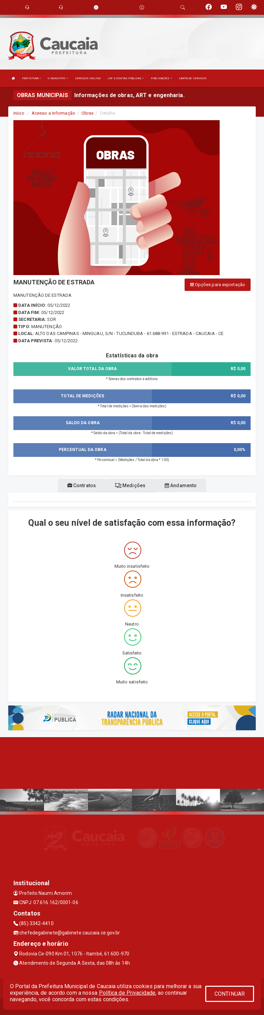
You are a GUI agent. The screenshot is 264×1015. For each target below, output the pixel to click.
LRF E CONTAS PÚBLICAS (126, 78)
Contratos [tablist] (81, 485)
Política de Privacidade (127, 993)
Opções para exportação (217, 284)
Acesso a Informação (53, 113)
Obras (87, 113)
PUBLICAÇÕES (161, 78)
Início (18, 113)
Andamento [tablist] (181, 485)
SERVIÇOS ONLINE (88, 78)
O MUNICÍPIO (58, 78)
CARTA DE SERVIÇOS (193, 78)
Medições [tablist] (130, 485)
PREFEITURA (31, 78)
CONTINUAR (229, 994)
